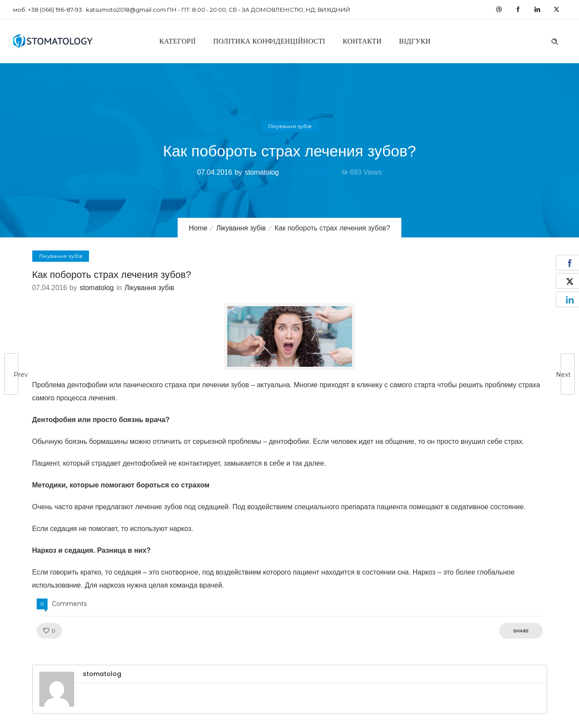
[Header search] (555, 40)
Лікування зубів (241, 228)
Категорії (177, 41)
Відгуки (415, 41)
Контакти (362, 41)
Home (198, 228)
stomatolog (262, 172)
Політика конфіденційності (269, 41)
